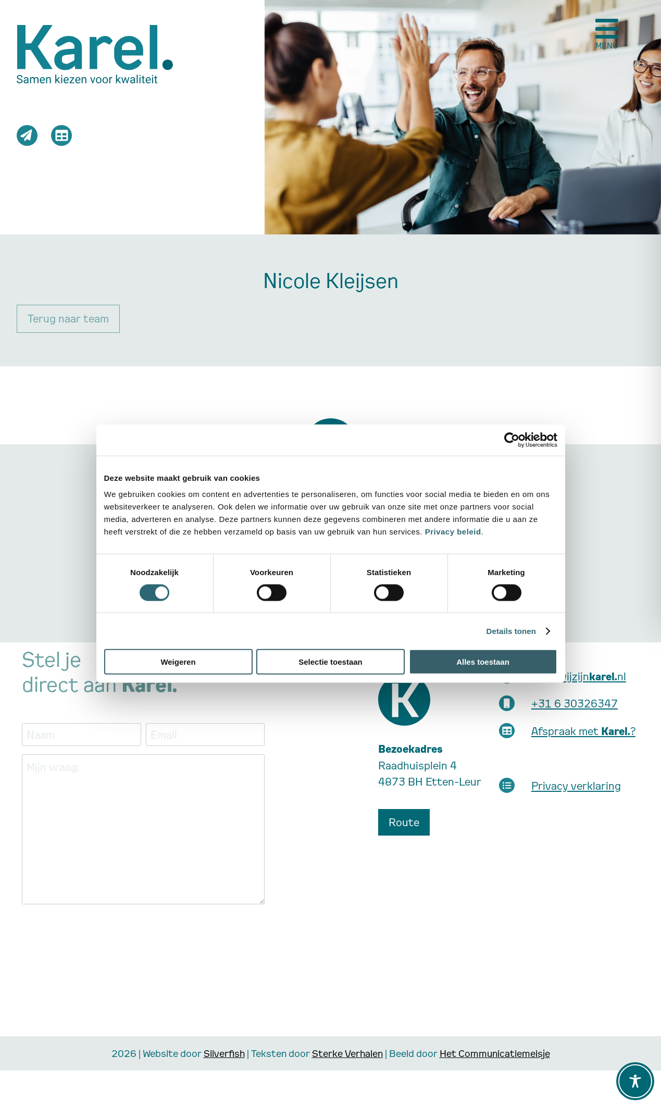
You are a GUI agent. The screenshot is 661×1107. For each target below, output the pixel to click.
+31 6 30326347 (574, 703)
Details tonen (511, 630)
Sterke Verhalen (347, 1053)
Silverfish (224, 1053)
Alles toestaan (482, 661)
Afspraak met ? (583, 731)
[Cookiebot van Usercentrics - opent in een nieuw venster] (511, 439)
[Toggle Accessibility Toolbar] (635, 1081)
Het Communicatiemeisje (495, 1053)
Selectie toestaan (330, 661)
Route (404, 822)
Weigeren (177, 661)
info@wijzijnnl (578, 676)
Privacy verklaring (576, 785)
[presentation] (101, 933)
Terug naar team (68, 318)
